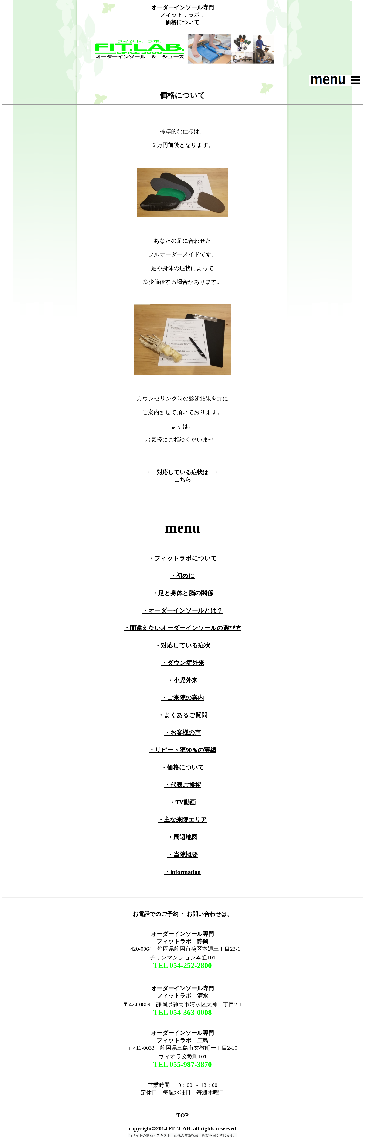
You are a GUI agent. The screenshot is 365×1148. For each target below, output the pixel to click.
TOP (182, 1115)
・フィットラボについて (182, 558)
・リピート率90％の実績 (182, 750)
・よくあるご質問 (182, 715)
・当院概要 (182, 854)
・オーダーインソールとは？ (182, 610)
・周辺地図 (182, 837)
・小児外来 (182, 680)
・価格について (182, 767)
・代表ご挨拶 (182, 785)
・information (182, 872)
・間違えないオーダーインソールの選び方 (182, 628)
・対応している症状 (182, 645)
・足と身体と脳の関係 (182, 593)
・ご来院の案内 (182, 697)
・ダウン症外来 (182, 663)
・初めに (182, 575)
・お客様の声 (182, 732)
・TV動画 (182, 802)
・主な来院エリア (182, 819)
